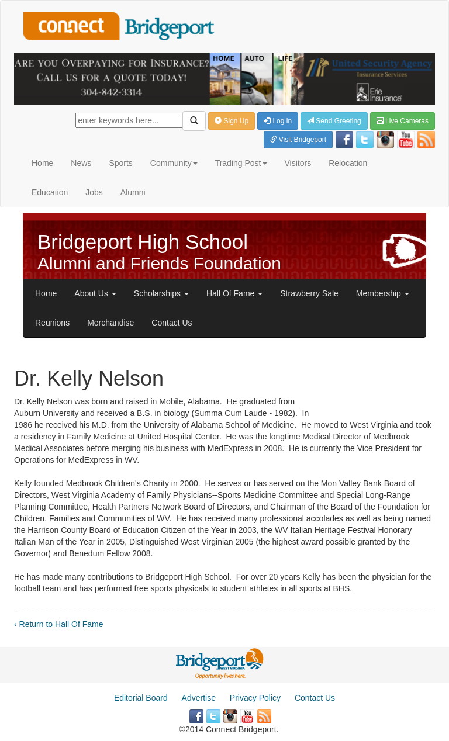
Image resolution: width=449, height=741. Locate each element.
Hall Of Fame (234, 293)
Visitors (298, 163)
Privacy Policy (255, 697)
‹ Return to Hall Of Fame (58, 624)
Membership (382, 293)
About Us (95, 293)
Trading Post (241, 163)
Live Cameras (403, 121)
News (81, 163)
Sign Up (231, 121)
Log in (278, 121)
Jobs (94, 192)
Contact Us (171, 322)
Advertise (199, 697)
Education (50, 192)
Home (42, 163)
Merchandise (110, 322)
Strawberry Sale (309, 293)
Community (174, 163)
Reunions (52, 322)
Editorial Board (141, 697)
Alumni (133, 192)
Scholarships (161, 293)
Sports (120, 163)
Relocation (348, 163)
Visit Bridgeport (298, 140)
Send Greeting (334, 121)
